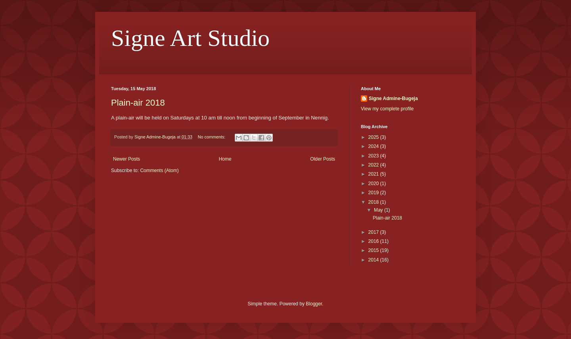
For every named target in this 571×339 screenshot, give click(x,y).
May (379, 210)
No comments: (212, 136)
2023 (374, 156)
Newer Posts (126, 159)
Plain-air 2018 (138, 103)
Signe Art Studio (190, 38)
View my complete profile (387, 109)
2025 (374, 137)
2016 (374, 241)
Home (225, 159)
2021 (374, 174)
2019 (374, 192)
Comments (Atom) (159, 170)
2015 (374, 250)
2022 (374, 165)
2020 (374, 183)
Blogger (314, 304)
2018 (374, 202)
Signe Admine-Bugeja (393, 98)
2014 (374, 260)
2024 (374, 146)
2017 (374, 232)
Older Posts (322, 159)
